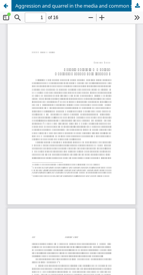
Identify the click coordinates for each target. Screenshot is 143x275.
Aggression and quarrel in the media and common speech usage (79, 5)
